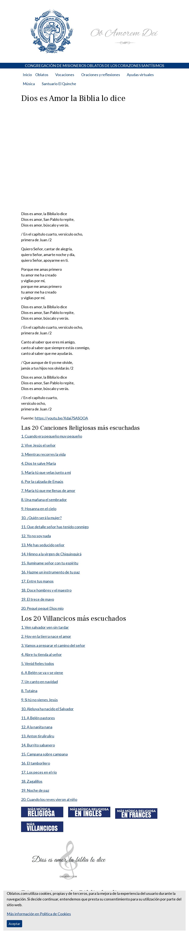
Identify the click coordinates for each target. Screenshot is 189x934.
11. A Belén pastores (38, 718)
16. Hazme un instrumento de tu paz (50, 572)
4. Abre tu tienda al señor (41, 654)
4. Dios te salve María (38, 463)
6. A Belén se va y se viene (42, 672)
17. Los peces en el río (39, 772)
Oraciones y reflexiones (100, 74)
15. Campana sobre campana (44, 754)
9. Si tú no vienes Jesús (39, 699)
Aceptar (14, 924)
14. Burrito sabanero (38, 745)
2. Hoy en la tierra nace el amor (46, 636)
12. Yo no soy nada (36, 535)
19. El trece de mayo (37, 599)
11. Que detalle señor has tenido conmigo (55, 526)
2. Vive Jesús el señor (38, 445)
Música (29, 83)
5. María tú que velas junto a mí (46, 472)
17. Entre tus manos (37, 581)
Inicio (27, 74)
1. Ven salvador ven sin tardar (45, 627)
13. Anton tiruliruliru (37, 736)
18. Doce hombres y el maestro (46, 590)
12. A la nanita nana (36, 727)
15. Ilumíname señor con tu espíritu (49, 563)
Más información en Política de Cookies (39, 913)
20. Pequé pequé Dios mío (42, 608)
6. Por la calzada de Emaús (42, 481)
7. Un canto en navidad (39, 681)
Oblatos (41, 74)
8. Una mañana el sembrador (44, 499)
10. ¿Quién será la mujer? (41, 517)
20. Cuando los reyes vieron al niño (49, 799)
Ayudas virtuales (140, 74)
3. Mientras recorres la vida (43, 454)
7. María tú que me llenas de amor (48, 490)
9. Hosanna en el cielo (38, 508)
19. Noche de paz (35, 790)
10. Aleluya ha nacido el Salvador (47, 708)
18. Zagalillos (31, 781)
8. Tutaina (29, 690)
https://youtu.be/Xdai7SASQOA (61, 418)
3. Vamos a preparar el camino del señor (53, 645)
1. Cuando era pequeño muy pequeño (51, 436)
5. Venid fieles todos (37, 663)
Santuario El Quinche (59, 83)
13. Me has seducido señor (43, 545)
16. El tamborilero (35, 763)
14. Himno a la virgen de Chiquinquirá (51, 554)
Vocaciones (64, 74)
